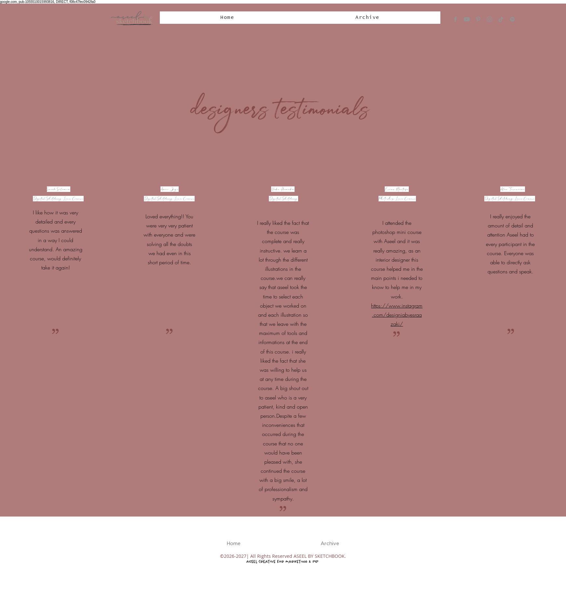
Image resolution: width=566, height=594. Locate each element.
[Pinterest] (478, 19)
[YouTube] (466, 19)
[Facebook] (455, 19)
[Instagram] (489, 19)
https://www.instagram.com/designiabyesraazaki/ (396, 314)
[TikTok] (500, 19)
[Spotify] (512, 19)
